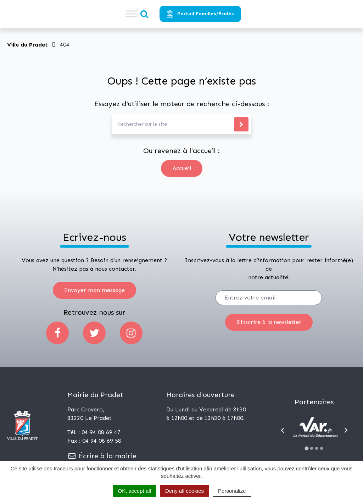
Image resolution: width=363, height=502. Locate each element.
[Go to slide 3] (316, 448)
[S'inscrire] (269, 322)
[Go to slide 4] (321, 448)
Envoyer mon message (94, 290)
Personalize (232, 491)
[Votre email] (269, 297)
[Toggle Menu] (131, 13)
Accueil (181, 168)
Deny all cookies (184, 491)
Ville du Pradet (27, 44)
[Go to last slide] (282, 430)
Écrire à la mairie (101, 456)
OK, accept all (134, 491)
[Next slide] (346, 430)
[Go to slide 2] (311, 448)
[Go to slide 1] (307, 448)
